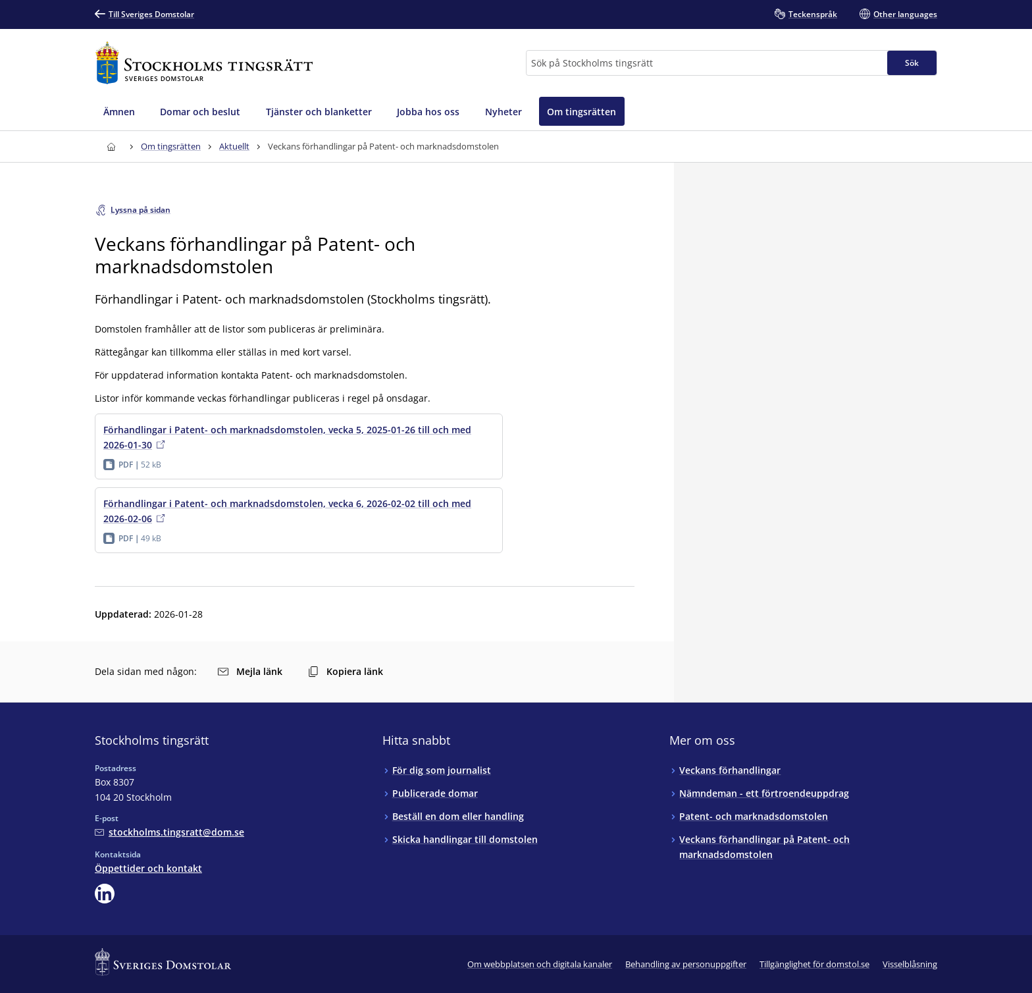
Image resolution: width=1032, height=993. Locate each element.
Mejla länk (250, 671)
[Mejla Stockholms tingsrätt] (169, 832)
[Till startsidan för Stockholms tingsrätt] (204, 62)
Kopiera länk (345, 671)
